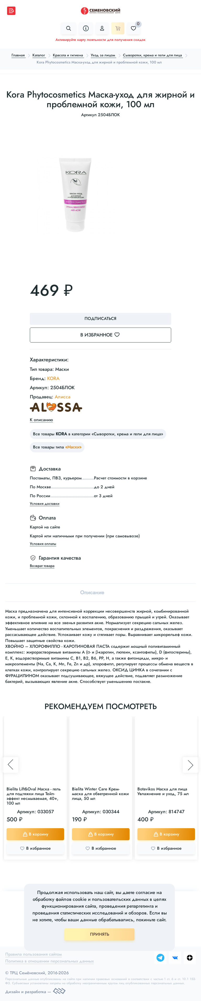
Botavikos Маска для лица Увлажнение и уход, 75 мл (163, 791)
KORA (53, 378)
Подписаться (100, 318)
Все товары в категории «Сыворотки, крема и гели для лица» (98, 434)
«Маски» (73, 447)
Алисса (62, 396)
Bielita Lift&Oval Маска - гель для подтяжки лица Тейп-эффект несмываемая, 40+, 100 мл (34, 796)
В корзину (35, 834)
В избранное (103, 334)
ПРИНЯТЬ (99, 934)
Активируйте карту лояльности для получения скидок (100, 39)
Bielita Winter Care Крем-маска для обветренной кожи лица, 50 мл (100, 793)
